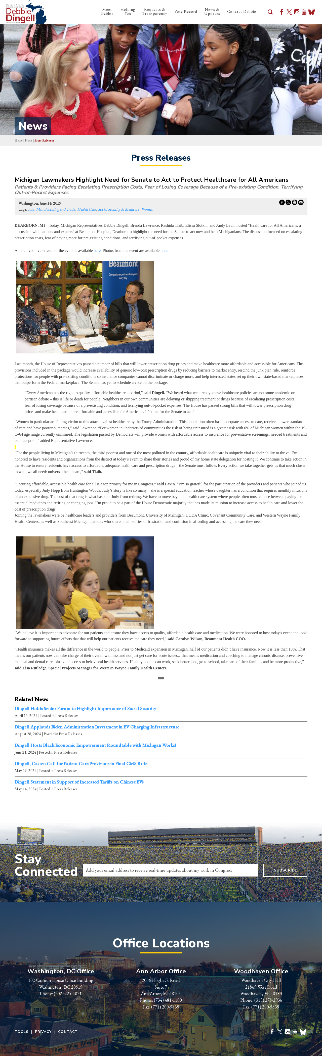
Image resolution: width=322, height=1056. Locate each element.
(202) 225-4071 (68, 993)
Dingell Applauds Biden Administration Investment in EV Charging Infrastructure (97, 727)
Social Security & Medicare (118, 209)
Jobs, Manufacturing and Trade (51, 209)
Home (19, 140)
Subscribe (285, 870)
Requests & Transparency (154, 11)
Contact (68, 1032)
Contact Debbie (241, 11)
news (28, 140)
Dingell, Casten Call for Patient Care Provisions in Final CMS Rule (81, 763)
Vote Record (185, 11)
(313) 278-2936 (268, 1000)
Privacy (43, 1032)
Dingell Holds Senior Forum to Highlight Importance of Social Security (85, 708)
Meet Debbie (107, 11)
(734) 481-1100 (168, 1000)
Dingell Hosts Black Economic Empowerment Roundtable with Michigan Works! (95, 745)
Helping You (127, 11)
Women (147, 209)
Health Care (86, 209)
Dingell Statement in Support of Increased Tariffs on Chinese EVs (79, 782)
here (97, 250)
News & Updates (212, 11)
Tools (21, 1032)
